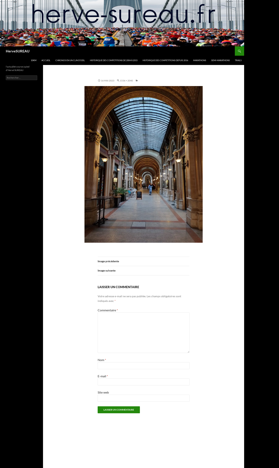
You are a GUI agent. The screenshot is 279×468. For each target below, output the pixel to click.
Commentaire (108, 310)
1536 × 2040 (126, 80)
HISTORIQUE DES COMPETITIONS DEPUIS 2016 (165, 60)
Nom (102, 360)
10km (33, 60)
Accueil (45, 60)
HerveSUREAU (17, 51)
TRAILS (238, 60)
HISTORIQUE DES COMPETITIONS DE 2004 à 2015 (114, 60)
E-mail (103, 376)
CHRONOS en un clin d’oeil (70, 60)
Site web (103, 392)
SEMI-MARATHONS (220, 60)
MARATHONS (199, 60)
